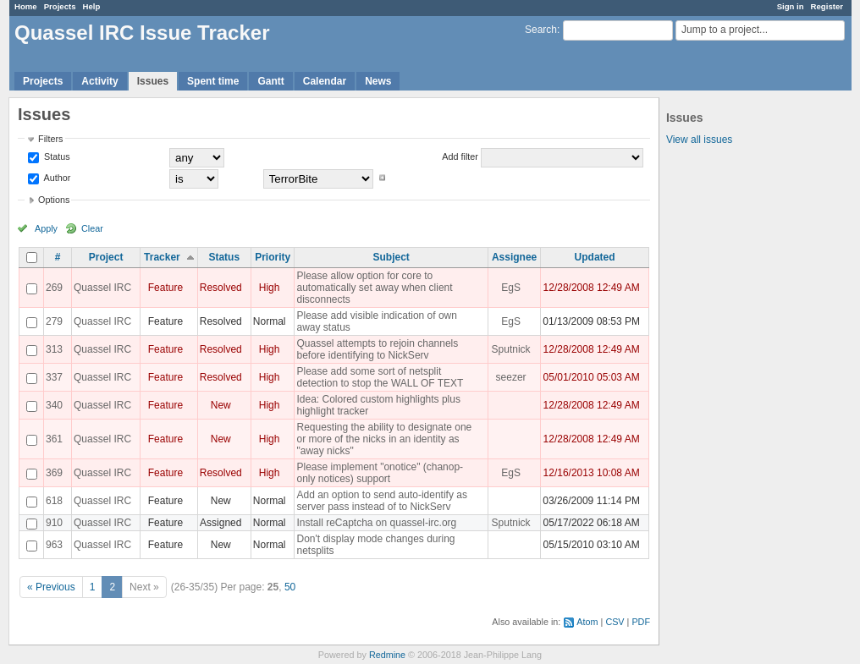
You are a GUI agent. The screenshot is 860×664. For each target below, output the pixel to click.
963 (54, 545)
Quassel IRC (102, 288)
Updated (595, 257)
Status (55, 156)
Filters (50, 139)
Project (106, 257)
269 (54, 288)
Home (25, 6)
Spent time (213, 81)
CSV (614, 622)
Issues (152, 81)
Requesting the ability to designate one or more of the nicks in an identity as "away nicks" (383, 439)
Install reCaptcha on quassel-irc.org (376, 523)
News (378, 81)
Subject (391, 257)
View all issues (699, 139)
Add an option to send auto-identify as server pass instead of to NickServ (381, 501)
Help (92, 6)
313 (54, 349)
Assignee (514, 257)
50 (289, 587)
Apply (46, 228)
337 (54, 377)
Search (541, 30)
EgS (511, 288)
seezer (511, 377)
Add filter (460, 156)
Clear (92, 228)
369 (54, 473)
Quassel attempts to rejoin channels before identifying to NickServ (377, 349)
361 (54, 439)
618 (54, 501)
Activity (99, 81)
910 (54, 523)
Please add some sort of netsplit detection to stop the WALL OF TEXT (379, 377)
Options (53, 200)
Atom (587, 622)
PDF (640, 622)
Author (55, 178)
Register (827, 6)
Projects (60, 6)
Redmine (387, 655)
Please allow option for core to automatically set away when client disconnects (374, 287)
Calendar (324, 81)
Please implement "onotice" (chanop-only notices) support (379, 473)
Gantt (270, 81)
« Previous (51, 587)
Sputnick (511, 349)
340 (54, 405)
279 (54, 321)
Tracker (162, 257)
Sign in (790, 6)
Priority (272, 257)
